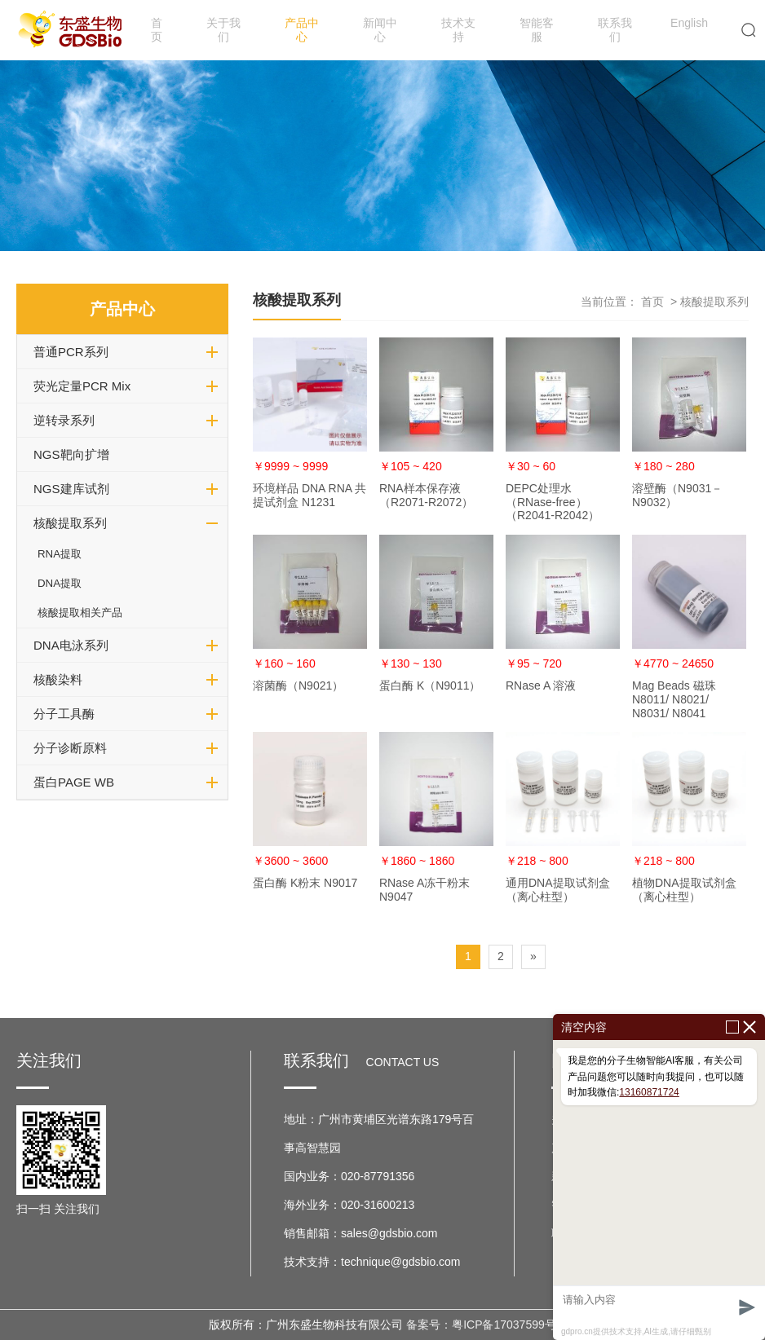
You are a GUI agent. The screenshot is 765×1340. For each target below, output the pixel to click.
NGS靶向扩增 (71, 454)
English (689, 22)
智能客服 (537, 29)
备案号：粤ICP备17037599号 (481, 1324)
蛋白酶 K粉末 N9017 (305, 882)
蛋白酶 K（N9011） (429, 685)
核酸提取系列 (70, 523)
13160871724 (649, 1092)
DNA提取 (60, 583)
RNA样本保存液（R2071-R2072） (426, 495)
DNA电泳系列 (70, 645)
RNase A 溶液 (541, 685)
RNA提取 (60, 554)
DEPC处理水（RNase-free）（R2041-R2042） (552, 502)
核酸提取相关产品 (80, 612)
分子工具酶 (64, 714)
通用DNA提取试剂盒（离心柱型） (558, 889)
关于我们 (223, 29)
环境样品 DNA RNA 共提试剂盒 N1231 (309, 495)
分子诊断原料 (70, 748)
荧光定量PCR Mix (81, 386)
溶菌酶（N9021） (298, 685)
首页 (156, 29)
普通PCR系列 (70, 352)
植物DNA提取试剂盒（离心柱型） (684, 889)
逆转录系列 (64, 420)
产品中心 (302, 29)
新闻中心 (380, 29)
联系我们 (615, 29)
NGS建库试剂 (71, 489)
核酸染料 (57, 679)
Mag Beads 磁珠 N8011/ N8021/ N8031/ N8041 (674, 699)
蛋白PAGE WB (73, 782)
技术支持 (458, 29)
